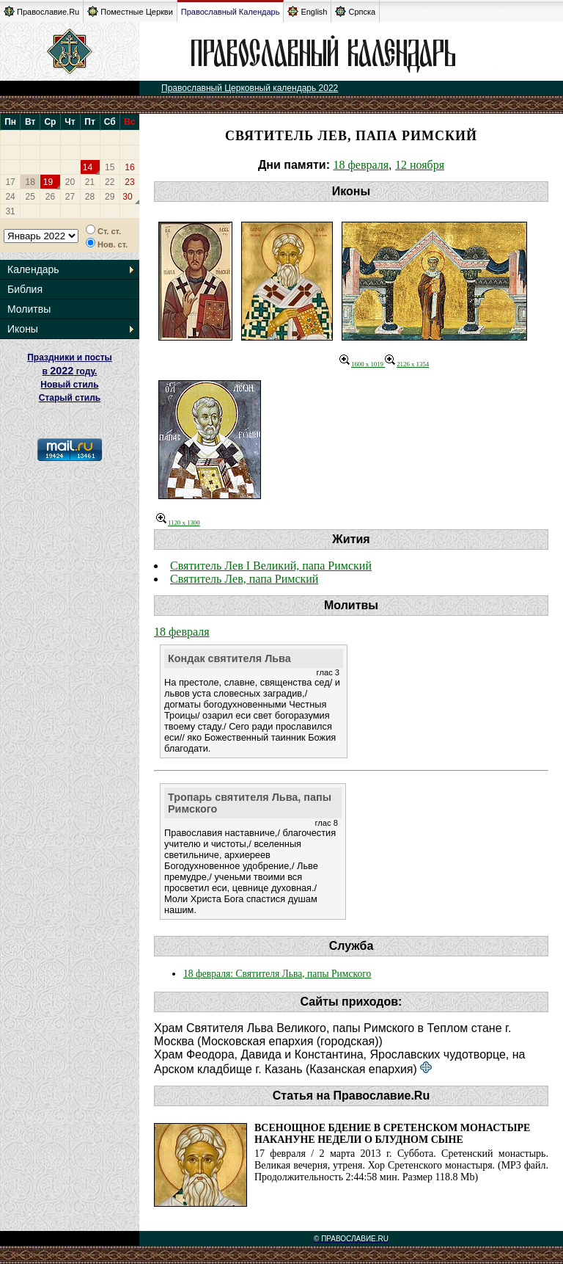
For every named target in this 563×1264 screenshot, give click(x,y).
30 (127, 197)
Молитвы (29, 309)
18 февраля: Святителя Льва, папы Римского (277, 973)
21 (90, 182)
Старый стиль (69, 398)
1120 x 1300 (178, 522)
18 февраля (361, 165)
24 (10, 197)
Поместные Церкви (130, 11)
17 (10, 182)
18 (30, 182)
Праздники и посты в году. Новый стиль (69, 371)
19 (48, 182)
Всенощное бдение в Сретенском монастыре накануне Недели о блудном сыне (392, 1133)
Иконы (22, 329)
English (307, 11)
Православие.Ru (41, 11)
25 (30, 197)
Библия (25, 289)
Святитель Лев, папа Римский (244, 579)
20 (70, 182)
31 (10, 211)
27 (70, 197)
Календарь (33, 269)
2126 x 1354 (407, 364)
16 (129, 167)
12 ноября (419, 165)
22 (109, 182)
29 (109, 197)
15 (109, 167)
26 (50, 197)
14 (87, 167)
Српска (355, 11)
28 (90, 197)
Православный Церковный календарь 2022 (249, 88)
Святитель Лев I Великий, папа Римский (271, 565)
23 (129, 182)
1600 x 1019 (362, 364)
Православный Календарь (230, 11)
